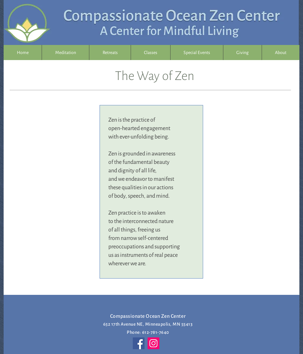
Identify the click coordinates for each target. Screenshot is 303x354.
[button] (110, 52)
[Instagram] (153, 343)
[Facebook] (139, 343)
